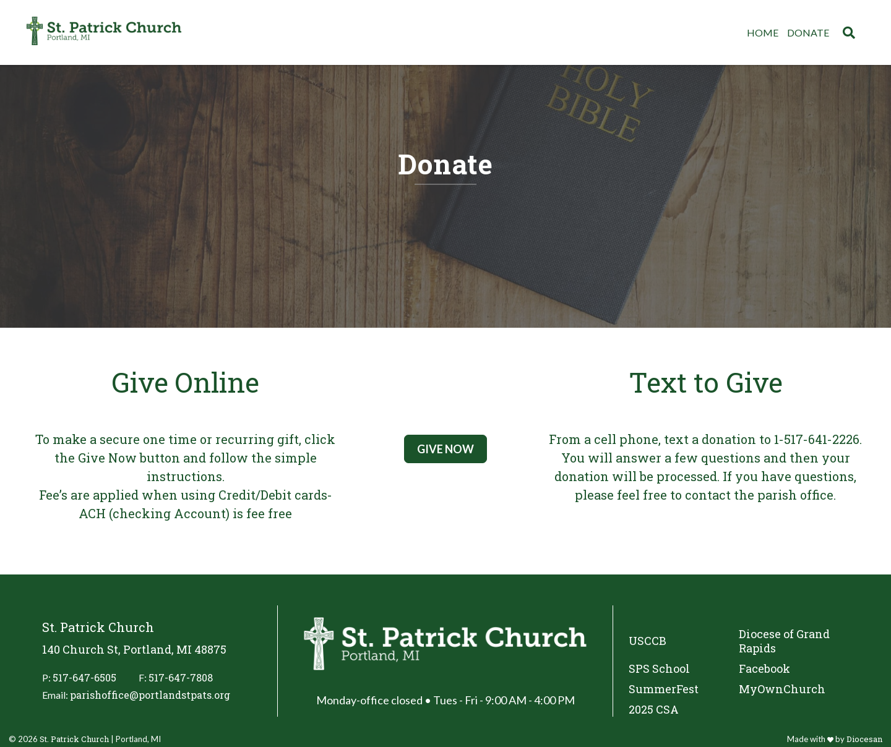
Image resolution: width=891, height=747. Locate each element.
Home (762, 32)
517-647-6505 (84, 677)
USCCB (647, 640)
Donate (808, 32)
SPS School (659, 669)
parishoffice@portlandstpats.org (150, 694)
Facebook (764, 669)
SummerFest (664, 689)
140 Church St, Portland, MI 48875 (134, 649)
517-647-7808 (180, 677)
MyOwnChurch (782, 689)
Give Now (445, 449)
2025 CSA (654, 709)
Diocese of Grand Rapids (784, 641)
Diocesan (864, 739)
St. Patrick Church (74, 739)
